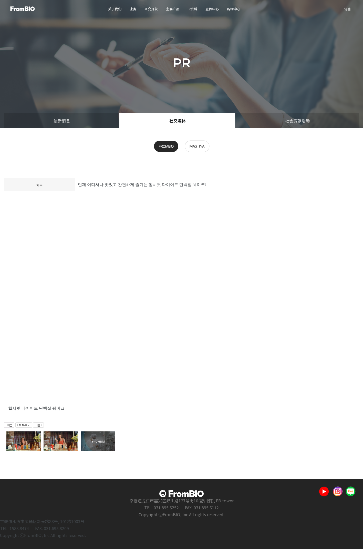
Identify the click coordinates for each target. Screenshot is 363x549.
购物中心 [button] (233, 8)
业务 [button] (133, 8)
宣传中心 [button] (212, 8)
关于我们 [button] (114, 8)
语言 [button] (347, 8)
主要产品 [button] (172, 8)
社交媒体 (177, 121)
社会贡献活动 (297, 121)
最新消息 (62, 121)
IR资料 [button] (192, 8)
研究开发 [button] (151, 8)
